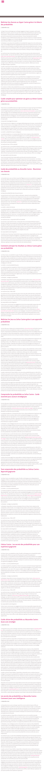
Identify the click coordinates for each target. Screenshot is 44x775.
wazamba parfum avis (14, 689)
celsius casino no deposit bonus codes (20, 595)
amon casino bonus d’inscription (28, 111)
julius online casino (29, 328)
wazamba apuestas (35, 755)
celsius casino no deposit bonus (34, 495)
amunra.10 (29, 184)
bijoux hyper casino (37, 58)
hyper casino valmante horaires (8, 56)
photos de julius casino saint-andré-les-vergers (22, 408)
